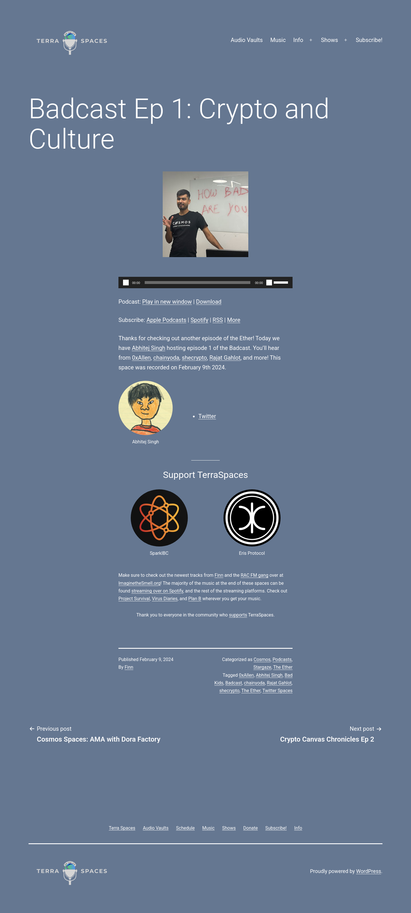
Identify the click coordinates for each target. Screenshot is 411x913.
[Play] (126, 282)
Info (298, 40)
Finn (219, 575)
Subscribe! (369, 40)
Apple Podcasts (166, 320)
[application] (205, 282)
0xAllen (141, 357)
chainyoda (166, 357)
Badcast (233, 683)
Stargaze (262, 667)
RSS (218, 320)
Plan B (194, 598)
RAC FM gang (254, 575)
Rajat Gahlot (225, 357)
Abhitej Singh (148, 348)
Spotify (199, 320)
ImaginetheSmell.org (139, 583)
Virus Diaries (165, 598)
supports (238, 615)
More (233, 320)
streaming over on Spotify (157, 591)
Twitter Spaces (277, 690)
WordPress (368, 871)
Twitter (207, 416)
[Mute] (269, 282)
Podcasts (282, 659)
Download (208, 301)
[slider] (198, 282)
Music (278, 40)
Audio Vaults (247, 40)
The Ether (283, 667)
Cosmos (262, 659)
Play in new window (167, 301)
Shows (329, 40)
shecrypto (194, 357)
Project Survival (134, 598)
